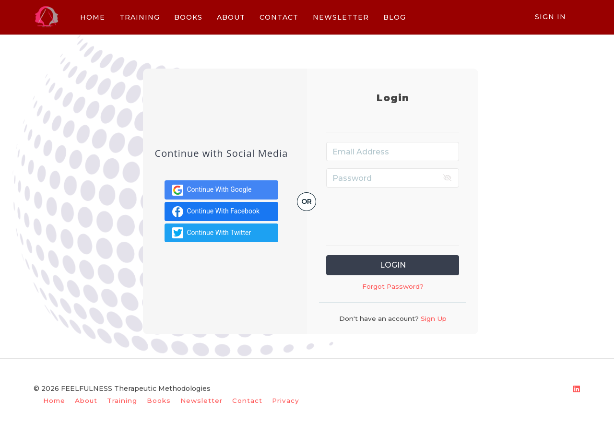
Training (122, 400)
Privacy (285, 400)
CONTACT (278, 17)
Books (159, 400)
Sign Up (433, 318)
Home (54, 400)
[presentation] (399, 213)
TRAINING (138, 17)
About (86, 400)
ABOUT (230, 17)
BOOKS (187, 17)
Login (393, 265)
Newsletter (201, 400)
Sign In (550, 16)
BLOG (393, 17)
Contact (247, 400)
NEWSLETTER (340, 17)
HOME (91, 17)
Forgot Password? (393, 286)
